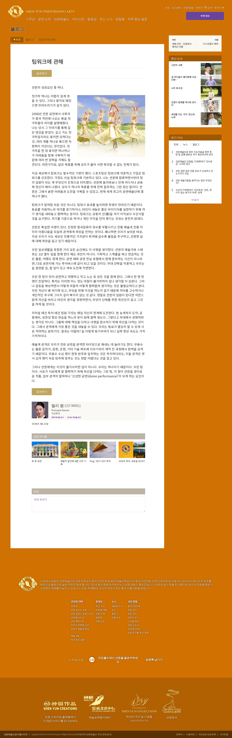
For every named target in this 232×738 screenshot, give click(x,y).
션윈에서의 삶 (77, 617)
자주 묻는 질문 (137, 19)
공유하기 (41, 73)
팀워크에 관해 (47, 39)
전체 (176, 144)
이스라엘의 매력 (210, 43)
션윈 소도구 (133, 625)
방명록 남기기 (154, 659)
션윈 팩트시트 (77, 621)
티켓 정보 (205, 15)
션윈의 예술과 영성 (80, 629)
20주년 (30, 19)
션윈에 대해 (77, 601)
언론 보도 (100, 621)
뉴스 (185, 144)
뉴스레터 (177, 7)
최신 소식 (106, 19)
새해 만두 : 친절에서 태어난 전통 (181, 45)
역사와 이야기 (134, 629)
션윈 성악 (132, 613)
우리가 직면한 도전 (80, 625)
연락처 (199, 7)
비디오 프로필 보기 (74, 417)
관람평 (120, 19)
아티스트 (78, 19)
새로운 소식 (117, 606)
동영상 (92, 19)
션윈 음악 (132, 609)
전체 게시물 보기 (57, 417)
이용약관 (190, 734)
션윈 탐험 (188, 7)
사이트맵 (224, 734)
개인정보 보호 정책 (207, 734)
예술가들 (75, 635)
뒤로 (16, 40)
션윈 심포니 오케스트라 (82, 613)
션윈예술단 (61, 19)
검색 (208, 7)
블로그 (30, 39)
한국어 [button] (219, 7)
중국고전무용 (134, 606)
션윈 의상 (132, 617)
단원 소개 (100, 613)
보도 (167, 7)
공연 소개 (44, 19)
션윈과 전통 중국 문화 (138, 632)
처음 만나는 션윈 (79, 609)
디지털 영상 (133, 621)
